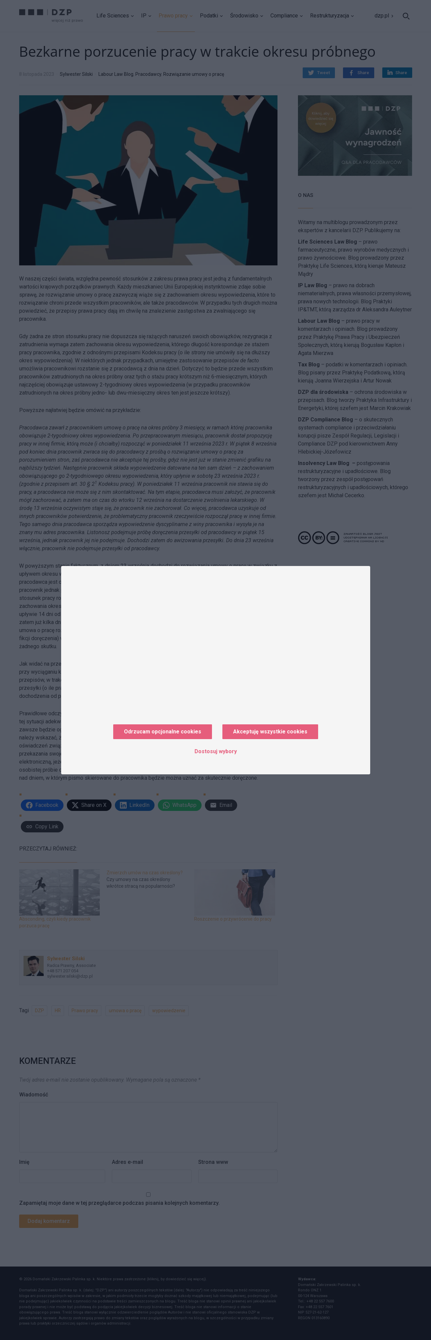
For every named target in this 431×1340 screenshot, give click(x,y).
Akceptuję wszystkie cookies (270, 731)
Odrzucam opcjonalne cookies (162, 731)
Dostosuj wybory (216, 751)
